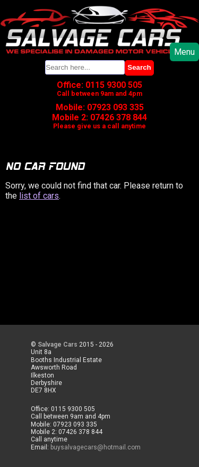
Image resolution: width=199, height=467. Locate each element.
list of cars (39, 196)
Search (139, 67)
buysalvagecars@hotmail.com (95, 447)
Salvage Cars (57, 344)
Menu (184, 52)
